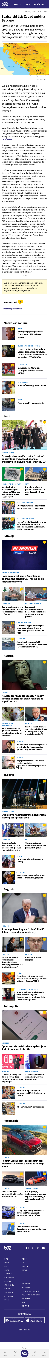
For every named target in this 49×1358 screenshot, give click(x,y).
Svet (20, 328)
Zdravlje (8, 1274)
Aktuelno (29, 484)
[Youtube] (43, 1248)
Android (5, 1043)
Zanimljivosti (31, 1189)
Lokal (6, 1300)
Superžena (9, 1285)
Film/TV (5, 692)
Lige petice (23, 382)
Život (6, 1270)
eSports (7, 1289)
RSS (23, 1302)
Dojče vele (7, 139)
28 (12, 1224)
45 (12, 365)
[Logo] (5, 4)
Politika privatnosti (31, 1295)
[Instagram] (38, 1248)
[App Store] (35, 1320)
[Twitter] (32, 1248)
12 (12, 400)
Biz (5, 1266)
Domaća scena (8, 811)
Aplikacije (26, 1298)
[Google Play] (14, 1320)
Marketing (26, 1284)
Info (6, 1259)
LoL (26, 840)
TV (23, 1263)
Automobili (9, 1296)
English (5, 926)
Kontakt (25, 1306)
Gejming (5, 1071)
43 (20, 301)
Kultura (7, 1281)
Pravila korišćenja (30, 1291)
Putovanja (9, 1277)
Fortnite (20, 856)
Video (24, 1259)
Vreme (24, 1270)
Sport (7, 1263)
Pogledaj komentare (12, 308)
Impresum (26, 1287)
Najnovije (18, 4)
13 (12, 383)
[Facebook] (27, 1248)
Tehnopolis (9, 1292)
